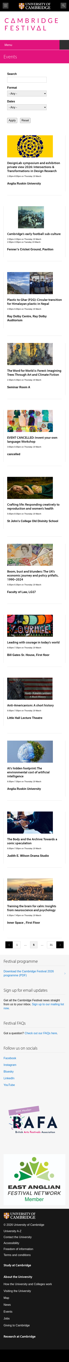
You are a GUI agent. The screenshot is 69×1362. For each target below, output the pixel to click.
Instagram (10, 1064)
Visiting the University (17, 1291)
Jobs (7, 1318)
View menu (5, 6)
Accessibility (11, 1243)
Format (12, 87)
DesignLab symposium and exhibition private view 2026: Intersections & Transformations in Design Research (33, 167)
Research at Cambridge (19, 1336)
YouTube (9, 1084)
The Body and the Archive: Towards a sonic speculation (32, 841)
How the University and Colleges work (28, 1284)
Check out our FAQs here (41, 1033)
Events (8, 1311)
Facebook (10, 1058)
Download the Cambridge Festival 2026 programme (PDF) (29, 973)
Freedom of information (18, 1249)
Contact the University (18, 1237)
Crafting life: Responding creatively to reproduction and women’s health (33, 506)
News (7, 1304)
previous (7, 944)
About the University (18, 1277)
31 (51, 944)
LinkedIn (9, 1078)
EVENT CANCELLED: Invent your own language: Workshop (32, 439)
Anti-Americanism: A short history (30, 705)
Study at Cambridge (17, 1265)
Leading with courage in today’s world (33, 642)
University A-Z (13, 1231)
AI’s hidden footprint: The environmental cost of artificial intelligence (28, 772)
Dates (11, 101)
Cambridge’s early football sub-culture (34, 234)
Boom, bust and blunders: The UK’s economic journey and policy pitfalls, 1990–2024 (32, 575)
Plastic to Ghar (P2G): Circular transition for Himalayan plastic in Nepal (34, 302)
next (58, 944)
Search (63, 6)
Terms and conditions (17, 1255)
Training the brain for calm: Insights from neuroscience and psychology (31, 908)
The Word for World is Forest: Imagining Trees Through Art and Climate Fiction (34, 372)
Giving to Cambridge (17, 1325)
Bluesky (9, 1071)
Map (6, 1297)
